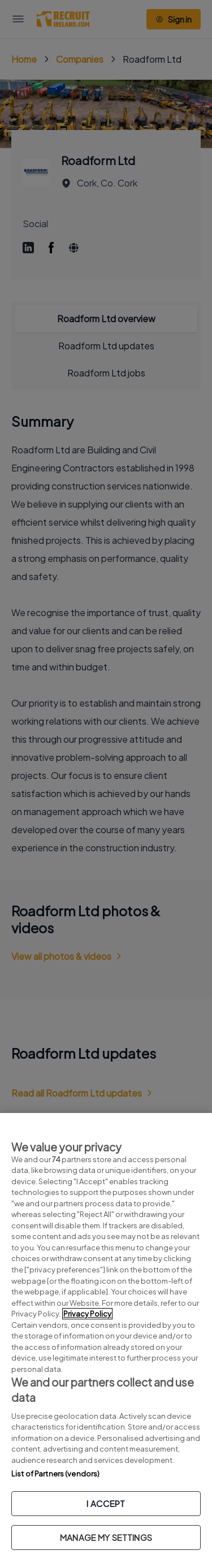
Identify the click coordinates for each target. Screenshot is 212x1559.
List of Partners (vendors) (55, 1473)
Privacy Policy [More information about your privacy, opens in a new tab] (87, 1313)
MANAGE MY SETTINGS (106, 1537)
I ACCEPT (105, 1503)
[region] (106, 1336)
